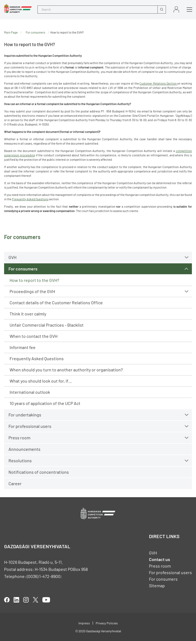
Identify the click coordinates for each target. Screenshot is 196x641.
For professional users (29, 426)
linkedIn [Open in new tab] (16, 600)
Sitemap (157, 585)
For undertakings (24, 414)
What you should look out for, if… (41, 380)
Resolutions (20, 460)
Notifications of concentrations (38, 472)
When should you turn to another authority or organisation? (66, 369)
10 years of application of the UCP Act (45, 403)
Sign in (176, 9)
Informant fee (23, 347)
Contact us (159, 559)
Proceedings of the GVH (32, 291)
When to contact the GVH (33, 336)
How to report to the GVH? (34, 280)
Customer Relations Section (158, 83)
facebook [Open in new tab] (7, 600)
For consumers (22, 268)
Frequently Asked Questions (37, 358)
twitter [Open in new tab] (35, 600)
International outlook (30, 392)
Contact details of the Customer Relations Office (56, 302)
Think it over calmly (28, 313)
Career (15, 483)
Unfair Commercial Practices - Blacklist (47, 324)
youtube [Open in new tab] (46, 600)
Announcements (24, 449)
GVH (12, 257)
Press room (19, 437)
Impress (84, 623)
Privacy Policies (107, 623)
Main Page (11, 32)
